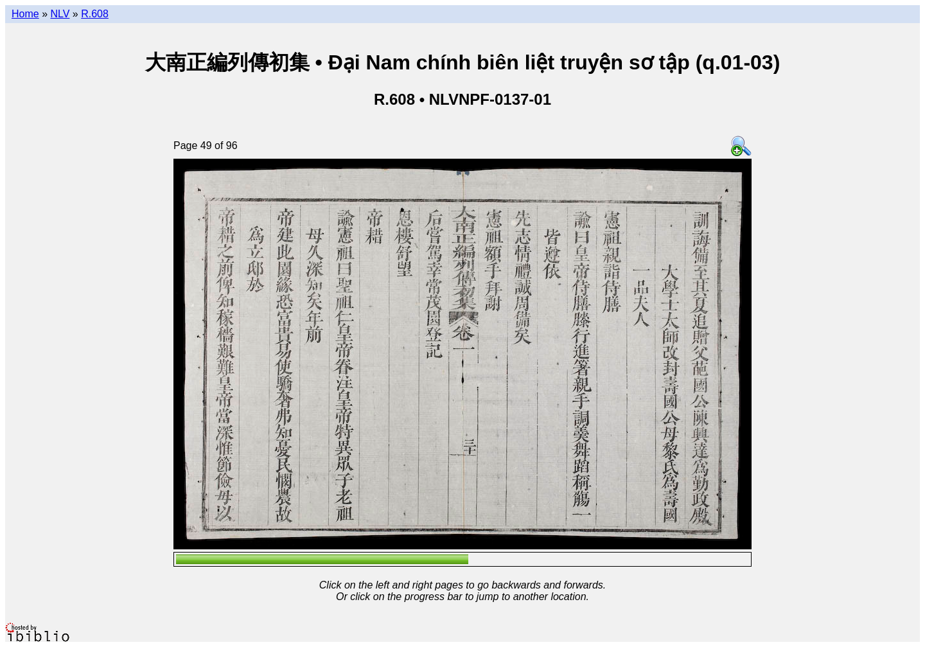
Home (25, 13)
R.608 (95, 13)
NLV (59, 13)
